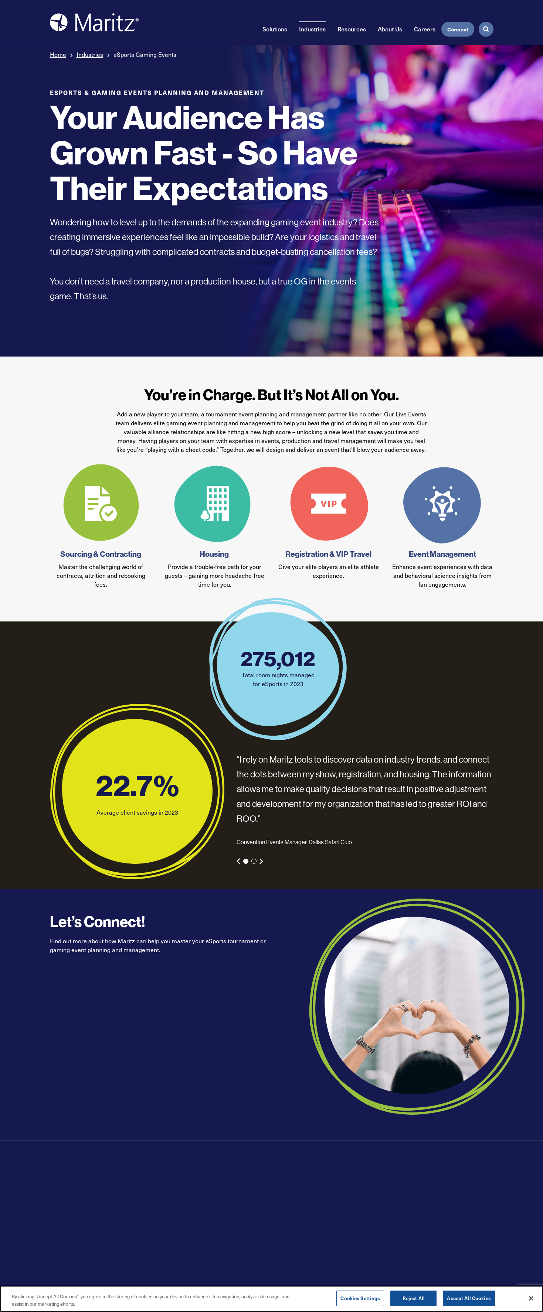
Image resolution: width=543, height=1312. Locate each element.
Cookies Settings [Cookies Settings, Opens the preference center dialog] (360, 1298)
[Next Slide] (261, 861)
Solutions (274, 28)
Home (58, 54)
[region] (271, 1299)
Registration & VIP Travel (328, 554)
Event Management (442, 554)
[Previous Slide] (238, 861)
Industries (312, 28)
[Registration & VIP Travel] (328, 504)
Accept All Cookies (469, 1298)
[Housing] (214, 504)
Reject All (414, 1298)
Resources (351, 28)
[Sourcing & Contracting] (101, 504)
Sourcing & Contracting (100, 554)
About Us (390, 28)
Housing (215, 554)
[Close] (531, 1298)
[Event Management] (442, 504)
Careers (424, 28)
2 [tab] (254, 861)
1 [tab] (245, 861)
